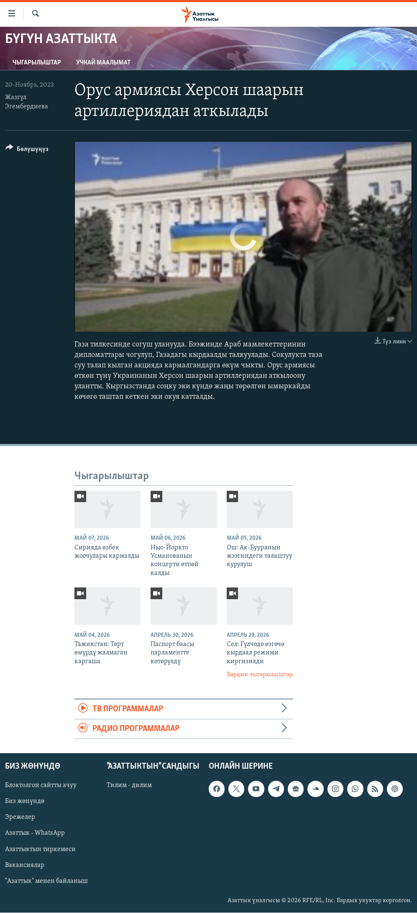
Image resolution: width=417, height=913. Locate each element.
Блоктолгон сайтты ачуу (41, 785)
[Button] (27, 150)
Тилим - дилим (129, 785)
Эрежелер (20, 817)
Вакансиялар (24, 865)
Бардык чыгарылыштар (260, 675)
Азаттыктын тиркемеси (40, 849)
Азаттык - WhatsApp (35, 833)
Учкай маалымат (103, 62)
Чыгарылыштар (37, 62)
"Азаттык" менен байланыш (46, 881)
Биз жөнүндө (24, 801)
